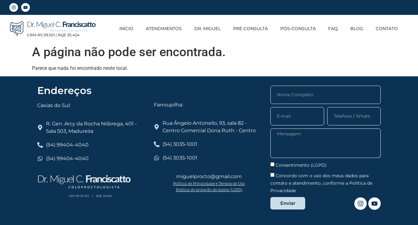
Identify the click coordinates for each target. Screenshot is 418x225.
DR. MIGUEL (207, 28)
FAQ (333, 28)
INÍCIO (126, 28)
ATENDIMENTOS (164, 28)
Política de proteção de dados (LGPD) (209, 190)
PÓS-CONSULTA (298, 28)
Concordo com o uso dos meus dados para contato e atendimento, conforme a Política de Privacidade (321, 183)
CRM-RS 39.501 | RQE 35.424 (53, 35)
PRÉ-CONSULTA (250, 28)
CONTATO (387, 28)
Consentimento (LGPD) (301, 165)
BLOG (356, 28)
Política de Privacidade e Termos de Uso (209, 184)
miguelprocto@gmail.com (209, 176)
